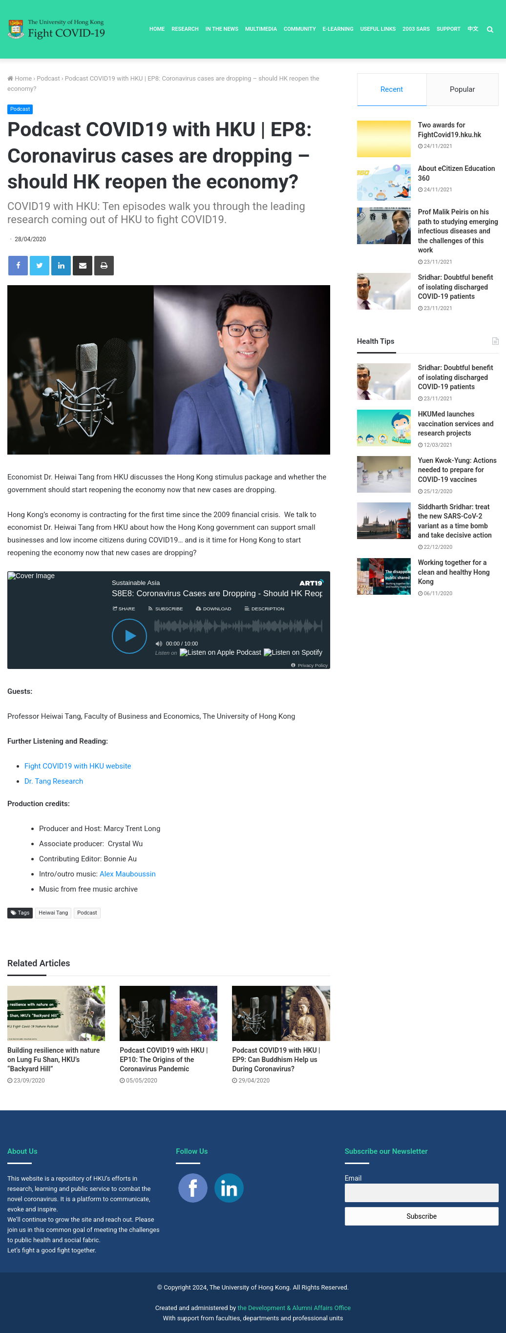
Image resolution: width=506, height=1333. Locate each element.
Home (157, 29)
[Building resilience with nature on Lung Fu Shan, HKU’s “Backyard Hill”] (56, 1013)
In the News (222, 29)
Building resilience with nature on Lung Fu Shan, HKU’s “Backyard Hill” (53, 1059)
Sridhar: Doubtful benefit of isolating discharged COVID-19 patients (455, 286)
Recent (391, 89)
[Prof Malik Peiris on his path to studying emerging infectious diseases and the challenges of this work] (384, 226)
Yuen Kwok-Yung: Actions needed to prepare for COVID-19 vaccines (457, 470)
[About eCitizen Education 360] (384, 182)
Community (300, 29)
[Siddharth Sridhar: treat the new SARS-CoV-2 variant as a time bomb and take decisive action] (384, 520)
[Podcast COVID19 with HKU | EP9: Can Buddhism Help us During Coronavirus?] (281, 1013)
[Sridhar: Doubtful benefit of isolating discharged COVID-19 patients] (384, 291)
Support (449, 29)
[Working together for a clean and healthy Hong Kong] (384, 576)
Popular (462, 89)
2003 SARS (416, 29)
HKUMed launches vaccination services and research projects (456, 423)
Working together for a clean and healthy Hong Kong (454, 572)
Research (184, 29)
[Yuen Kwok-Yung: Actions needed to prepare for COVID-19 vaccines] (384, 474)
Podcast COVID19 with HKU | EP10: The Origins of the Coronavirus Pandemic (164, 1059)
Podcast (48, 78)
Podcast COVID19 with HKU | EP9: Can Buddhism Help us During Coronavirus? (276, 1059)
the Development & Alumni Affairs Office (294, 1308)
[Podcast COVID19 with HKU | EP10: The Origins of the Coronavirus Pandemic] (168, 1013)
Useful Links (378, 29)
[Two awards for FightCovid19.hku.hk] (384, 139)
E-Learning (338, 29)
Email (353, 1178)
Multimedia (261, 29)
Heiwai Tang (53, 913)
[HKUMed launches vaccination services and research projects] (384, 428)
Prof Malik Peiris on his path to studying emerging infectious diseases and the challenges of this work (458, 231)
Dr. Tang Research (53, 781)
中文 (472, 29)
